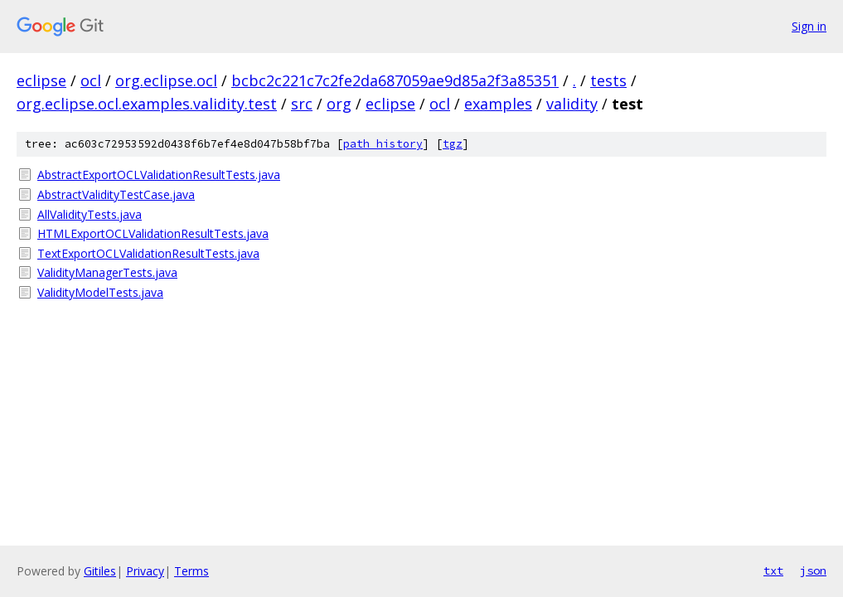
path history (383, 144)
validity (572, 104)
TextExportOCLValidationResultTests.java (148, 253)
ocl (90, 80)
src (301, 104)
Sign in (809, 26)
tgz (453, 144)
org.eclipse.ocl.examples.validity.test (147, 104)
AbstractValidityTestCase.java (116, 194)
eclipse (41, 80)
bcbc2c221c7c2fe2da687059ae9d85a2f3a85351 (395, 80)
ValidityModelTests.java (100, 292)
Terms (191, 571)
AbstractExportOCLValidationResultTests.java (158, 174)
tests (608, 80)
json (813, 570)
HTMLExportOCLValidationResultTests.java (153, 233)
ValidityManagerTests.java (107, 272)
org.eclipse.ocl (166, 80)
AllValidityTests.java (89, 214)
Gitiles (100, 571)
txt (773, 570)
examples (498, 104)
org (339, 104)
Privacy (145, 571)
